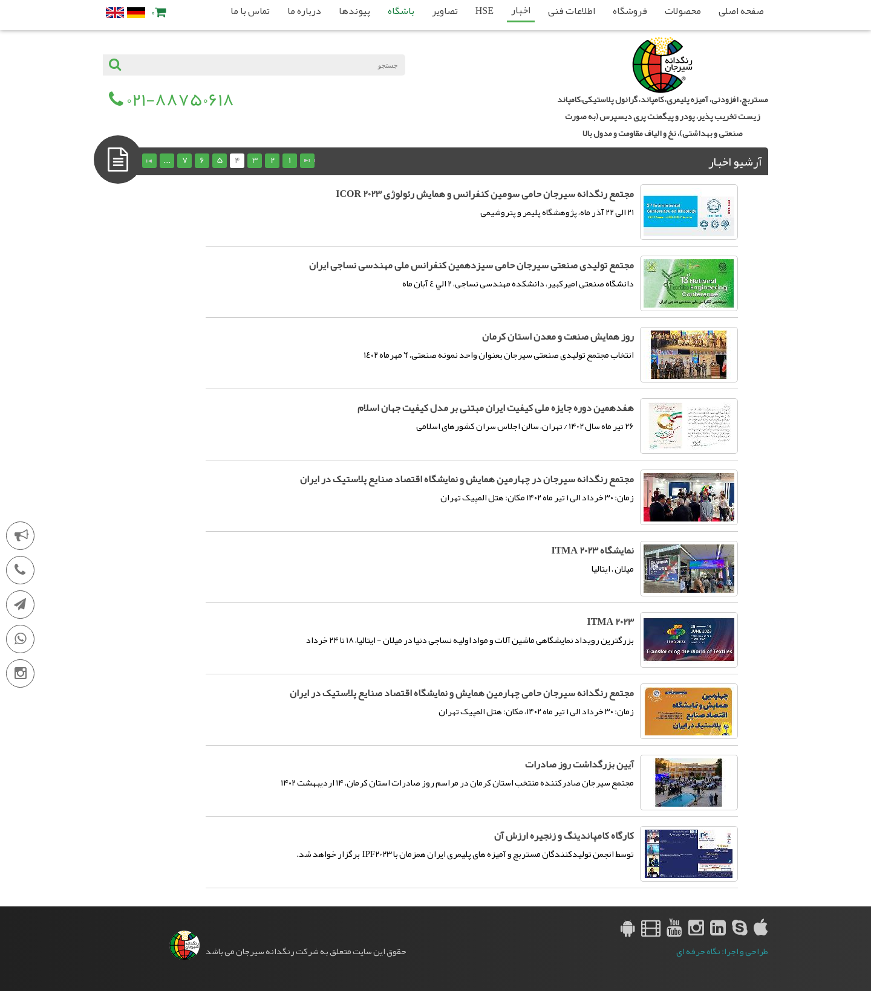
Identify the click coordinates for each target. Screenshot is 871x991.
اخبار (520, 10)
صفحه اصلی (741, 11)
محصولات (683, 11)
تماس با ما (250, 11)
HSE (484, 11)
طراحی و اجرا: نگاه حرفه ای (722, 951)
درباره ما (304, 11)
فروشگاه (630, 11)
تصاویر (445, 11)
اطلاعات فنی (571, 11)
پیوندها (354, 11)
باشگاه (401, 11)
